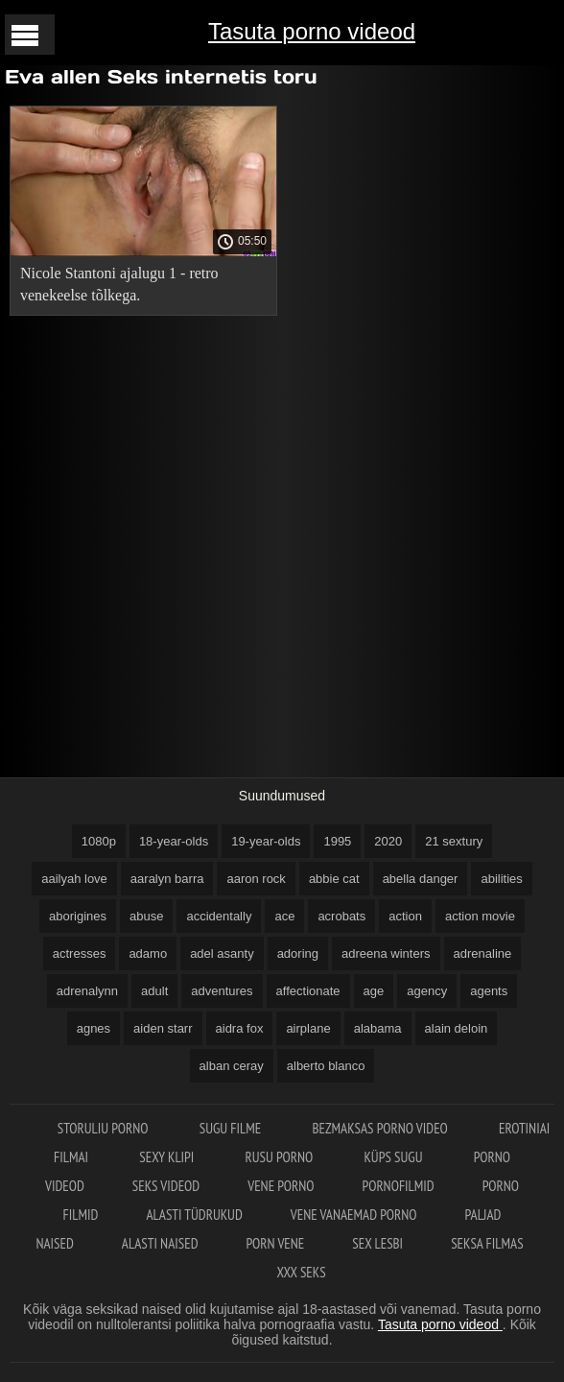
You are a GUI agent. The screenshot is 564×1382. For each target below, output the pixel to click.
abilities (501, 878)
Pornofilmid (399, 1186)
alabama (378, 1028)
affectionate (308, 991)
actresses (79, 953)
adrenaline (483, 953)
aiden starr (162, 1028)
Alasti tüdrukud (194, 1214)
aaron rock (255, 878)
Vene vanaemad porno (354, 1214)
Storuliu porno (105, 1128)
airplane (308, 1028)
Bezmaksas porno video (381, 1128)
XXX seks (300, 1272)
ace (284, 916)
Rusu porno (281, 1157)
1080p (99, 841)
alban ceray (232, 1066)
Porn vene (276, 1243)
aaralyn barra (167, 878)
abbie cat (334, 878)
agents (488, 991)
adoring (297, 953)
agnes (93, 1028)
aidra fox (240, 1028)
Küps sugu (394, 1157)
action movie (480, 916)
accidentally (218, 916)
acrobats (341, 916)
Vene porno (280, 1186)
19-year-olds (265, 841)
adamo (148, 953)
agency (427, 991)
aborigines (77, 916)
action (405, 916)
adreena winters (386, 953)
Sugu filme (232, 1128)
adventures (221, 991)
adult (154, 991)
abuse (146, 916)
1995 (337, 841)
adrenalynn (87, 991)
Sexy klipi (168, 1157)
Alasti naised (160, 1243)
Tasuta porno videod (311, 31)
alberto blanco (326, 1066)
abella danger (420, 878)
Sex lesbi (377, 1243)
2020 (388, 841)
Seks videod (166, 1186)
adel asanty (222, 953)
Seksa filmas (487, 1243)
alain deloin (456, 1028)
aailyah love (74, 878)
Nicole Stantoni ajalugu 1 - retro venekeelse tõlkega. (119, 284)
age (374, 991)
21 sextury (453, 841)
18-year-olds (173, 841)
